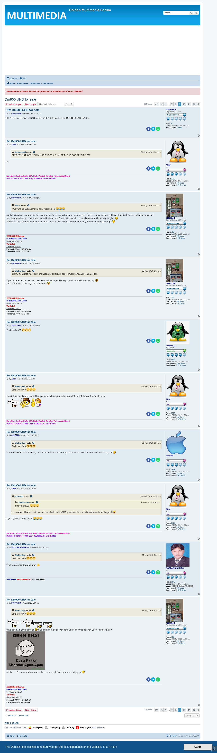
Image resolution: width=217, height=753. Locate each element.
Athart (168, 165)
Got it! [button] (198, 747)
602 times (181, 476)
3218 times (181, 366)
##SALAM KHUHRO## (175, 568)
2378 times (181, 185)
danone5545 (171, 110)
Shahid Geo (20, 271)
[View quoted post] (33, 152)
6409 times (181, 364)
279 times (180, 588)
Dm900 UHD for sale (20, 99)
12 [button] (194, 104)
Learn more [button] (110, 746)
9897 (173, 360)
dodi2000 (169, 456)
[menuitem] (22, 78)
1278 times (181, 590)
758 (172, 232)
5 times (179, 128)
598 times (180, 236)
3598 (173, 470)
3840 (173, 582)
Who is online (12, 723)
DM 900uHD (171, 218)
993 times (180, 183)
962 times (181, 238)
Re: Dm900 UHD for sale (23, 110)
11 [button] (189, 104)
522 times (180, 474)
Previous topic (13, 104)
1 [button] (165, 104)
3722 (173, 179)
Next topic (30, 104)
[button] (156, 104)
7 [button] (172, 104)
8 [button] (175, 104)
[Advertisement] (102, 51)
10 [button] (184, 104)
